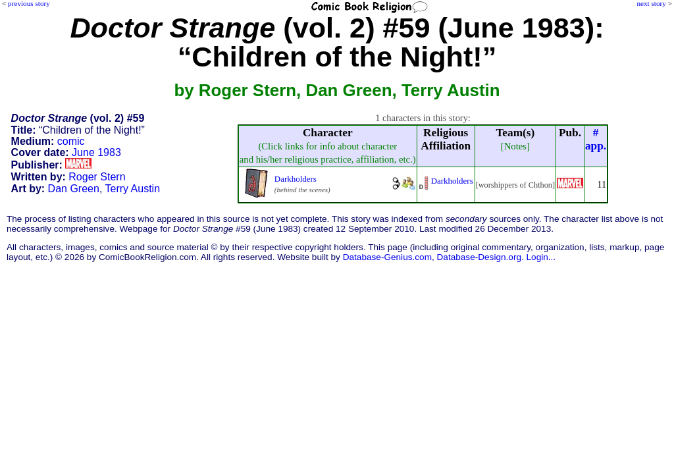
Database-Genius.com (387, 257)
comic (71, 141)
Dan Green (73, 188)
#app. (595, 139)
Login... (541, 257)
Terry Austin (132, 188)
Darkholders (295, 179)
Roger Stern (96, 176)
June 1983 (96, 152)
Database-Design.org (479, 257)
